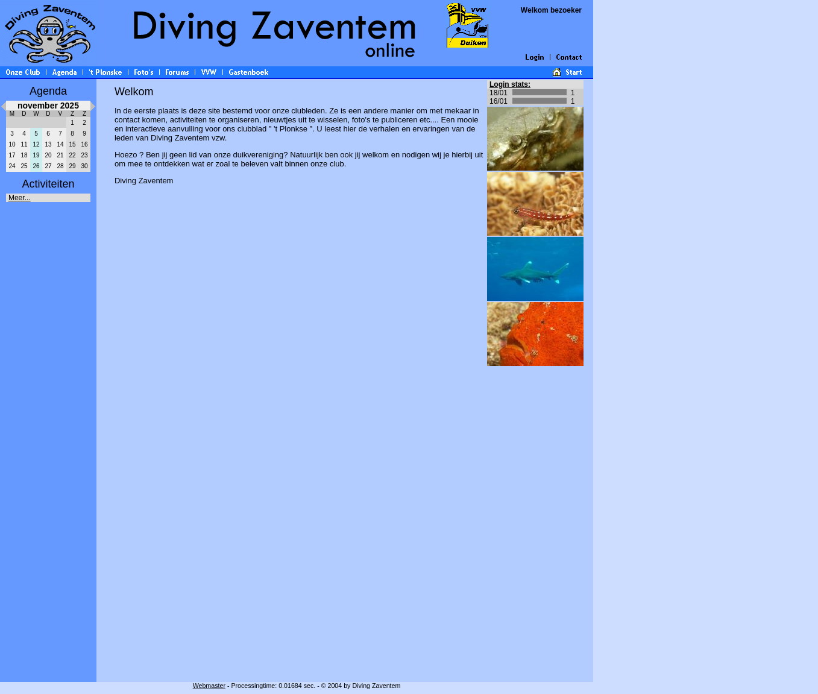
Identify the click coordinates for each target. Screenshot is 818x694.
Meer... (19, 198)
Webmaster (209, 685)
